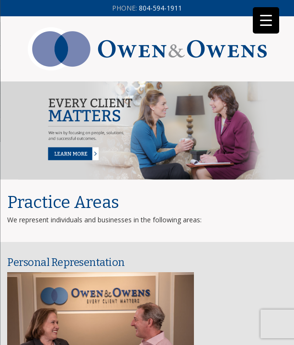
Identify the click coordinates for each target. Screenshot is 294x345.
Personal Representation (66, 262)
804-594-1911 (147, 7)
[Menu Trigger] (266, 20)
